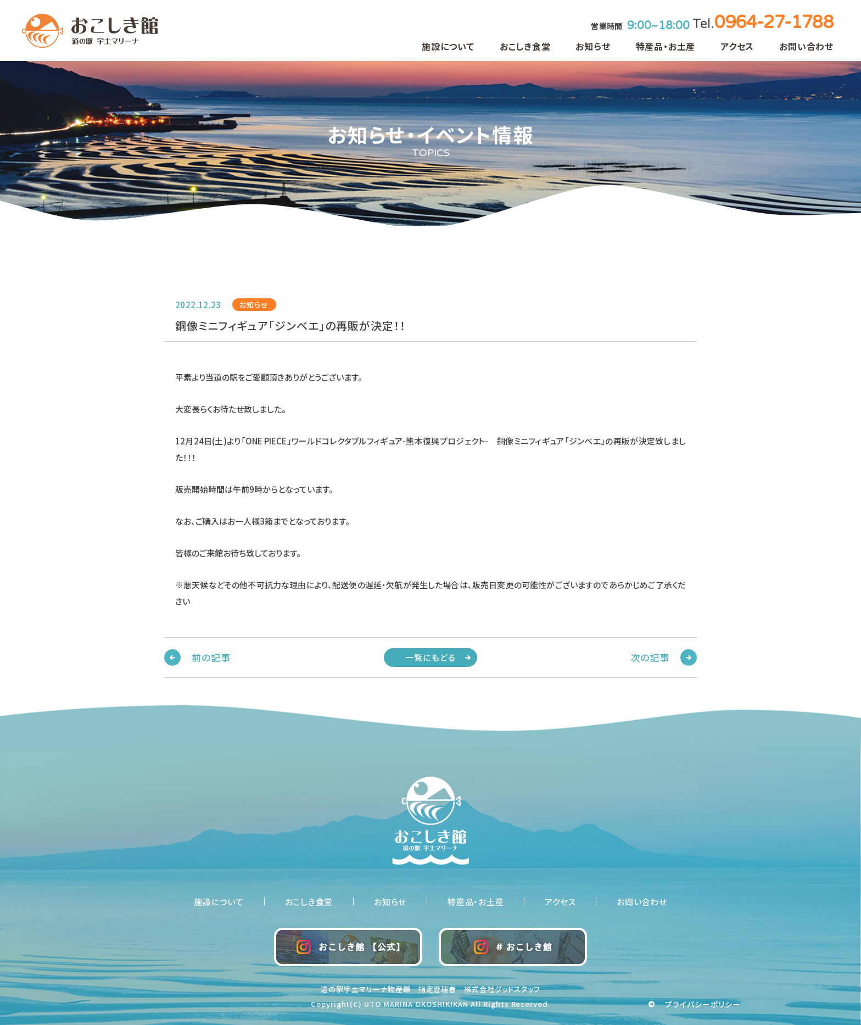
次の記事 (650, 657)
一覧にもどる (430, 657)
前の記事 (211, 657)
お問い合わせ (806, 46)
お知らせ (592, 46)
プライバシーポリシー (703, 1004)
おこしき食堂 (525, 46)
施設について (448, 46)
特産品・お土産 (666, 46)
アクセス (737, 46)
